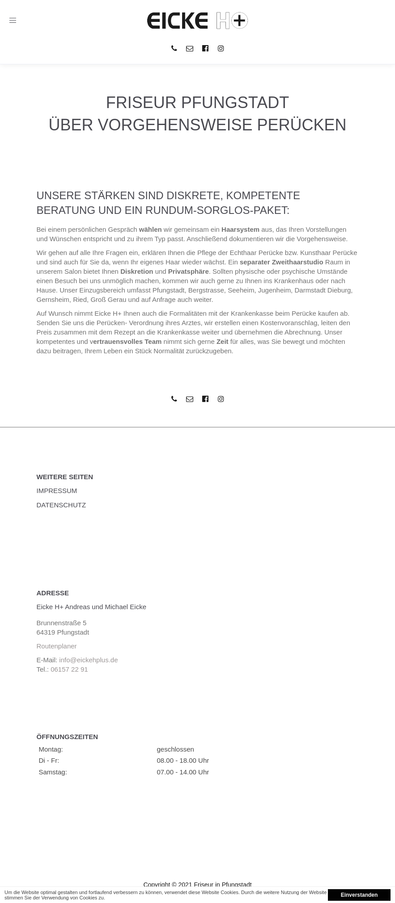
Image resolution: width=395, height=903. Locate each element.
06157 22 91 (69, 669)
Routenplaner (57, 646)
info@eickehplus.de (88, 660)
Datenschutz (61, 505)
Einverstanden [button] (359, 895)
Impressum (57, 490)
